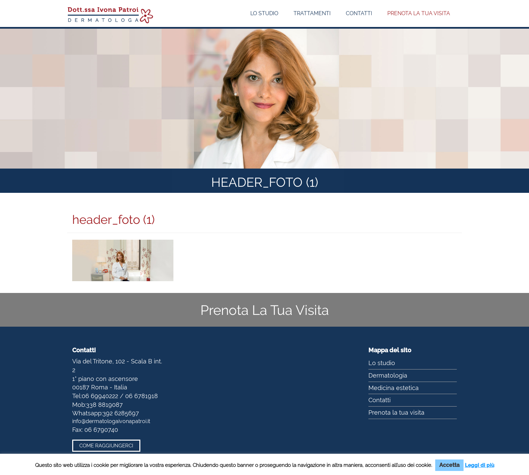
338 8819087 (104, 404)
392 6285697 (121, 413)
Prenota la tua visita (418, 13)
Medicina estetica (393, 387)
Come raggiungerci (106, 446)
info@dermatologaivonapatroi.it (111, 421)
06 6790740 (101, 429)
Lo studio (264, 13)
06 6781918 (141, 395)
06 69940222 (100, 395)
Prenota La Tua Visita (264, 310)
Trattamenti (312, 13)
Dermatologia (387, 375)
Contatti (359, 13)
